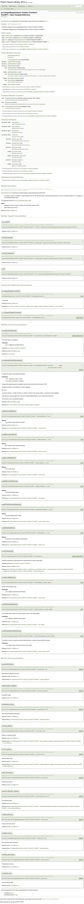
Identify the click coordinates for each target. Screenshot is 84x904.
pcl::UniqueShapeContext (11, 227)
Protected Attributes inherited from (20, 168)
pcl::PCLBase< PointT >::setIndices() (25, 569)
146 (11, 401)
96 (11, 425)
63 (10, 210)
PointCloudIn (8, 37)
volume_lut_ (15, 135)
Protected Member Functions (77, 11)
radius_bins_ (15, 147)
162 (11, 784)
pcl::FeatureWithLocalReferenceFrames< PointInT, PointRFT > (33, 49)
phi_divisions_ (15, 130)
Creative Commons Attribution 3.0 (50, 899)
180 (11, 803)
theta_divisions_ (16, 126)
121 (11, 648)
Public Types (58, 11)
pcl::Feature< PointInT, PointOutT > (26, 44)
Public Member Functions (66, 11)
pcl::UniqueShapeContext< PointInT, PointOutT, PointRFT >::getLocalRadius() (29, 741)
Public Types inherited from (18, 44)
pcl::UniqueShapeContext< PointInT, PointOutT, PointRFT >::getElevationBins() (29, 719)
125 (11, 518)
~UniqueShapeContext (13, 59)
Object (62, 195)
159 (11, 867)
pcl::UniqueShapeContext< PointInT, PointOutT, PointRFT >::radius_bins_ (26, 544)
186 (11, 738)
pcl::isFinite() (11, 354)
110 (11, 621)
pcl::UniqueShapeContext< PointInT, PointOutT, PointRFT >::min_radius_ (26, 498)
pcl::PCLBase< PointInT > (23, 46)
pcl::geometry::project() (23, 404)
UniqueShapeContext (8, 8)
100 (11, 448)
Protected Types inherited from (25, 180)
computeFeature (9, 106)
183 (11, 698)
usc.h (15, 210)
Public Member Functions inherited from (21, 87)
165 (11, 885)
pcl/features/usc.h (14, 24)
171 (11, 716)
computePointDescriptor (11, 98)
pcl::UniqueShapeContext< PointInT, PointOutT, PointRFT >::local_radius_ (26, 474)
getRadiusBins (11, 65)
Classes (30, 6)
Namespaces (22, 6)
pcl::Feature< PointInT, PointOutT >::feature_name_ (21, 306)
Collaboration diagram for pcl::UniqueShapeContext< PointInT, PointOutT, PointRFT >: (23, 29)
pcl (1, 8)
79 (11, 247)
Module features (4, 16)
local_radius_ (15, 164)
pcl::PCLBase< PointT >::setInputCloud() (45, 569)
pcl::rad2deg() (35, 404)
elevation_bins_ (16, 143)
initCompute (8, 102)
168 (11, 676)
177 (11, 761)
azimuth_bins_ (15, 139)
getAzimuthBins (12, 61)
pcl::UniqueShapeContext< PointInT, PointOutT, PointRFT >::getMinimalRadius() (29, 764)
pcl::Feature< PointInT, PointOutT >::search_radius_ (50, 306)
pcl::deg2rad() (11, 569)
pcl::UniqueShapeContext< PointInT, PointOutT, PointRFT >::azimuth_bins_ (27, 428)
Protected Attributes (80, 12)
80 (11, 278)
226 (11, 351)
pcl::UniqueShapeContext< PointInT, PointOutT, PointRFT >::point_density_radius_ (29, 521)
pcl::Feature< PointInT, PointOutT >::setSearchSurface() (29, 571)
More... (47, 21)
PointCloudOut (9, 35)
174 (11, 845)
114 (11, 495)
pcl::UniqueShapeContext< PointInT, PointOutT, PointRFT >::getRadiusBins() (28, 848)
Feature (21, 35)
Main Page (4, 6)
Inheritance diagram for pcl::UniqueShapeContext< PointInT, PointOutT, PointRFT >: (22, 27)
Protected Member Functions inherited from (22, 111)
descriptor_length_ (16, 160)
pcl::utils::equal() (12, 404)
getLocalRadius (12, 84)
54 (11, 566)
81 (11, 231)
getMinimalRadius (12, 72)
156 (11, 826)
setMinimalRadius (12, 68)
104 (11, 542)
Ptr (6, 39)
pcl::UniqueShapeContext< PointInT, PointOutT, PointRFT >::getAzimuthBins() (29, 679)
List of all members (51, 11)
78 (11, 262)
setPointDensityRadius (13, 74)
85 (11, 303)
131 (11, 595)
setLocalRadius (12, 80)
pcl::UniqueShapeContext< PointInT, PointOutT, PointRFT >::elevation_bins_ (27, 451)
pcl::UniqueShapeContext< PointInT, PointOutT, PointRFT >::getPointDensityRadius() (31, 806)
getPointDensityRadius (14, 78)
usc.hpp (18, 351)
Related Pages (12, 6)
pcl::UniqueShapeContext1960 (23, 200)
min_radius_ (15, 151)
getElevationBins (12, 63)
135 (11, 472)
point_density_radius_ (17, 155)
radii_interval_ (15, 122)
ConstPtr (7, 41)
